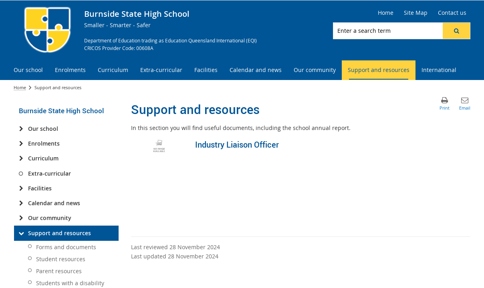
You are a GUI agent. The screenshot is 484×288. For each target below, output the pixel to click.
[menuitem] (28, 70)
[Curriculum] (21, 158)
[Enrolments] (21, 143)
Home (20, 87)
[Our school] (21, 129)
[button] (456, 31)
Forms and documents (66, 247)
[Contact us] (452, 12)
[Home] (385, 12)
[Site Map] (416, 12)
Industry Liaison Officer (237, 144)
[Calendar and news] (21, 203)
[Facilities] (21, 188)
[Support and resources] (21, 233)
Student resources (60, 259)
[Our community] (21, 218)
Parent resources (59, 271)
